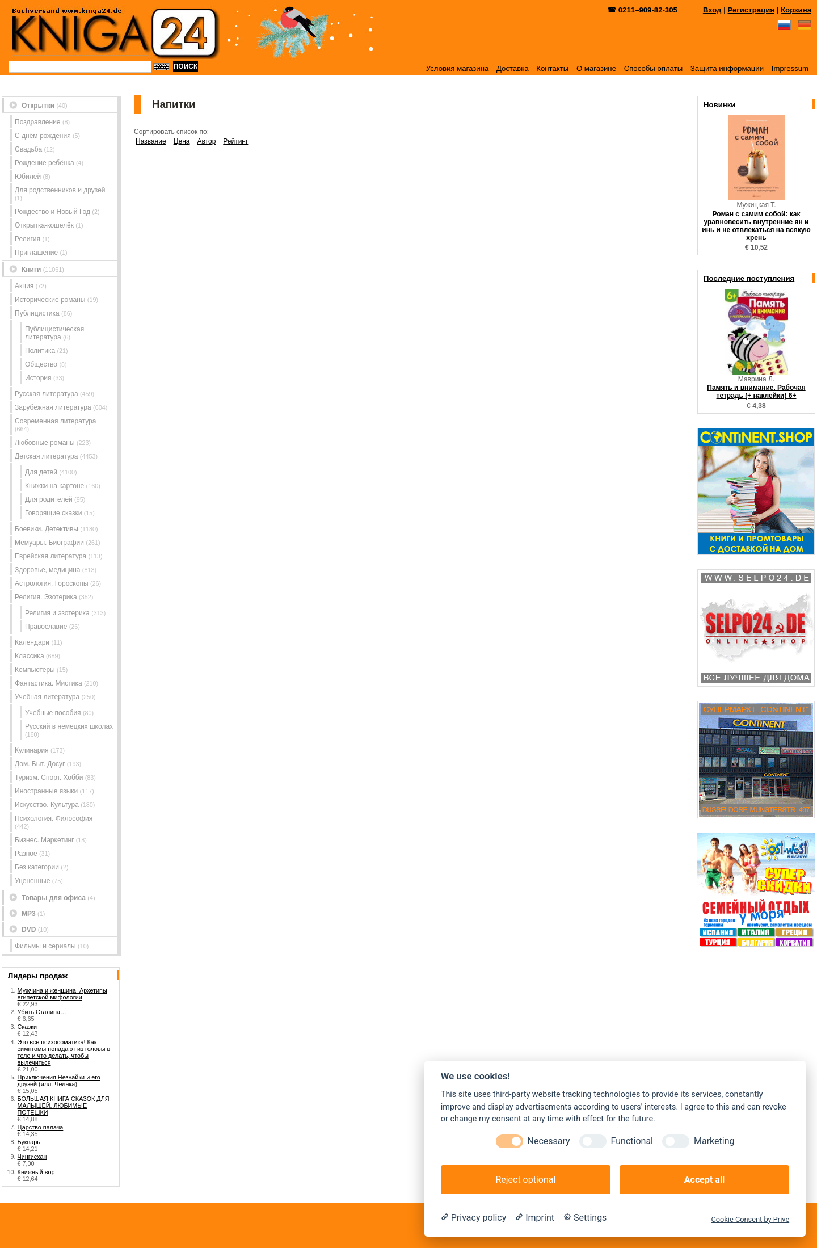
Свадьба (28, 149)
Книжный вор (36, 1172)
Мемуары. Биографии (49, 543)
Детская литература (46, 456)
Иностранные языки (46, 791)
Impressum (790, 68)
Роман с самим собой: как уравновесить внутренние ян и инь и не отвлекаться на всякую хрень (756, 226)
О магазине (596, 68)
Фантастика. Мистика (48, 683)
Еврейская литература (50, 556)
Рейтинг (235, 141)
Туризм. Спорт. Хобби (49, 777)
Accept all (704, 1179)
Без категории (37, 867)
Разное (26, 854)
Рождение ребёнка (44, 163)
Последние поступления (749, 278)
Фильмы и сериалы (45, 946)
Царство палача (41, 1127)
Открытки (38, 106)
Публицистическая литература (54, 333)
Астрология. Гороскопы (52, 583)
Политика (40, 351)
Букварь (29, 1141)
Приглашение (36, 253)
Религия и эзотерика (57, 613)
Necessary (549, 1141)
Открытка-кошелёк (44, 225)
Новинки (719, 104)
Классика (29, 656)
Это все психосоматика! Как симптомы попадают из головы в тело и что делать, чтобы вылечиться (64, 1052)
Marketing (714, 1141)
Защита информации (727, 68)
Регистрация (751, 10)
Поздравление (38, 122)
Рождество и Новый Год (52, 212)
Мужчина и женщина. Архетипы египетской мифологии (62, 994)
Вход (712, 10)
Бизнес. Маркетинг (44, 840)
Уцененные (32, 881)
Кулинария (32, 750)
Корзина (796, 10)
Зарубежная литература (53, 407)
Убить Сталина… (42, 1012)
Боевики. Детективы (46, 529)
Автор (206, 141)
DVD (29, 930)
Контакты (552, 68)
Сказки (27, 1026)
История (38, 378)
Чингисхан (32, 1156)
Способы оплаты (653, 68)
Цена (182, 141)
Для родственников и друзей (60, 190)
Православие (46, 627)
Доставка (512, 68)
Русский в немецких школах (69, 726)
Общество (41, 364)
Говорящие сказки (53, 513)
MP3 (29, 914)
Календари (32, 642)
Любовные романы (45, 443)
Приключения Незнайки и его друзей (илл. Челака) (59, 1080)
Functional (632, 1141)
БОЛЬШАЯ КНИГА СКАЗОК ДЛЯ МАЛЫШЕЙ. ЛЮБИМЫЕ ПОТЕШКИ (64, 1105)
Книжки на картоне (54, 486)
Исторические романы (50, 300)
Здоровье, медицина (47, 570)
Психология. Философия (53, 818)
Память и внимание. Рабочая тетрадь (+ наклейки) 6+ (756, 392)
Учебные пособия (53, 713)
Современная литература (55, 421)
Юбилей (28, 176)
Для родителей (49, 499)
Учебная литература (47, 697)
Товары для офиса (54, 898)
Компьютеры (35, 670)
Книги (31, 270)
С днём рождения (43, 136)
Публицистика (37, 313)
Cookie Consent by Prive (750, 1219)
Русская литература (46, 394)
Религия (27, 239)
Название (151, 141)
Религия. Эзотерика (46, 597)
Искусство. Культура (47, 805)
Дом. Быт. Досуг (40, 764)
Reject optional (525, 1179)
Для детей (41, 472)
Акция (24, 286)
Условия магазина (457, 68)
